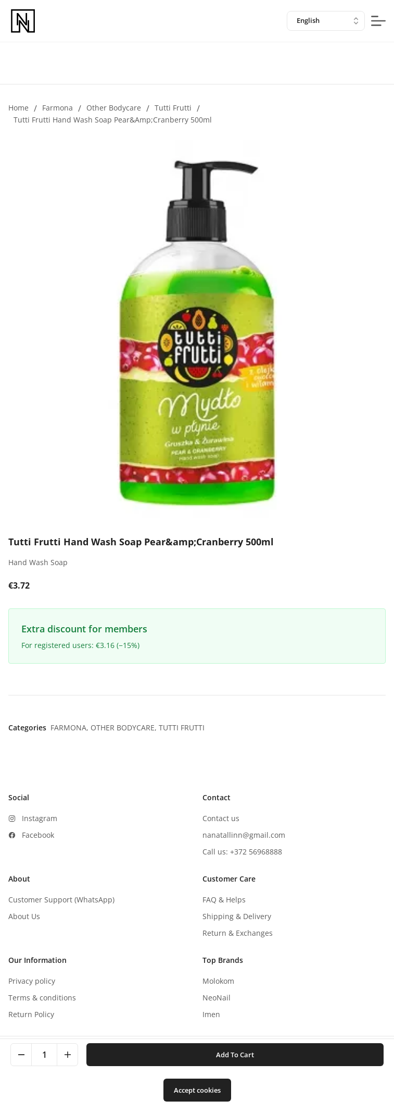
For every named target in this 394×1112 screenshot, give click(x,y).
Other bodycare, (125, 727)
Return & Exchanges (237, 933)
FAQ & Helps (224, 900)
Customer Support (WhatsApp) (61, 900)
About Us (24, 916)
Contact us (220, 818)
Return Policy (31, 1014)
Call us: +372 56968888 (242, 852)
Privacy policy (31, 981)
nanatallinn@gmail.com (243, 835)
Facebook (38, 835)
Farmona (57, 108)
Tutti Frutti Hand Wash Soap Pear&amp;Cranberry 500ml (113, 120)
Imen (211, 1014)
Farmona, (70, 727)
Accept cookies (197, 1090)
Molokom (218, 981)
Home (18, 108)
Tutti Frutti (173, 108)
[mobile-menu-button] (378, 21)
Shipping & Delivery (236, 916)
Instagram (39, 818)
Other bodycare (113, 108)
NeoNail (216, 998)
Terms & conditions (42, 998)
